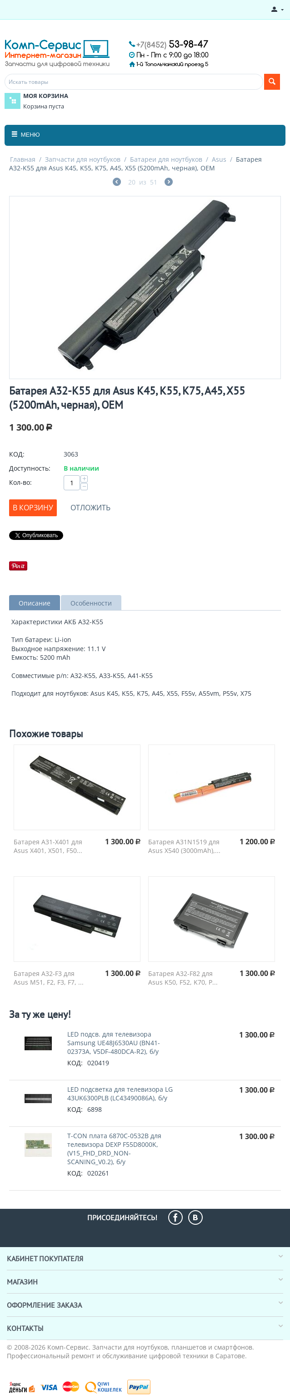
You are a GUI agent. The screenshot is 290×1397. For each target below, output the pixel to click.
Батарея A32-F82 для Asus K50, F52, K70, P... (183, 977)
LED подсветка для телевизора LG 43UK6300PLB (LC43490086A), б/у (120, 1093)
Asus (219, 159)
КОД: (17, 454)
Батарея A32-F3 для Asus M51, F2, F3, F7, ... (49, 977)
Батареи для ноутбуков (166, 159)
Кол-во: (20, 482)
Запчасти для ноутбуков (82, 159)
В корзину (33, 508)
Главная (22, 159)
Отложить (90, 508)
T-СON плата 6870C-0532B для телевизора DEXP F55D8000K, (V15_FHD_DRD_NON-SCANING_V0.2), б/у (114, 1148)
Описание (34, 603)
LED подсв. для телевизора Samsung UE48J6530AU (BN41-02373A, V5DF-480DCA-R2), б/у (113, 1043)
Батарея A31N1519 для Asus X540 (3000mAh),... (184, 846)
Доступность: (29, 468)
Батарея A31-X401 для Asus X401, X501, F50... (48, 846)
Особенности (91, 603)
